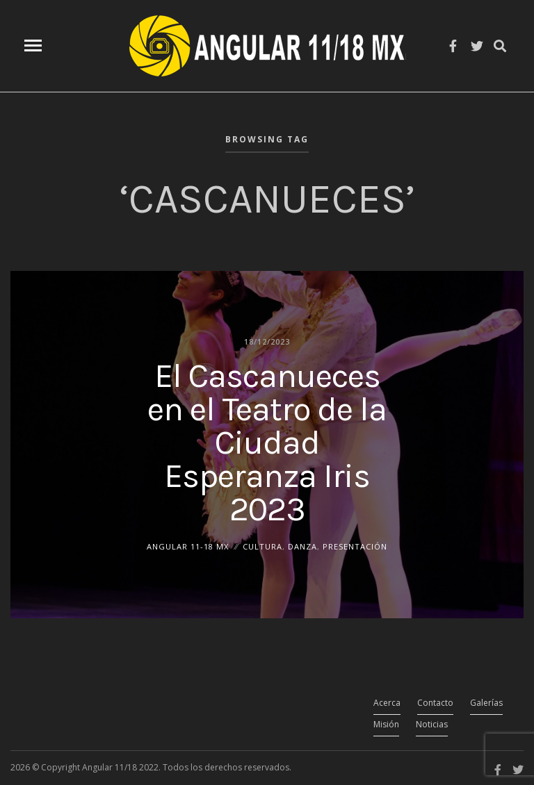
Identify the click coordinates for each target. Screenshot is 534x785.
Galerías (486, 703)
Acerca (386, 703)
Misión (386, 724)
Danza (302, 545)
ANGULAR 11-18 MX (188, 545)
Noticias (432, 724)
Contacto (435, 703)
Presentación (355, 545)
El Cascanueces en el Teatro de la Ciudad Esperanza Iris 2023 (267, 442)
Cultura (262, 545)
